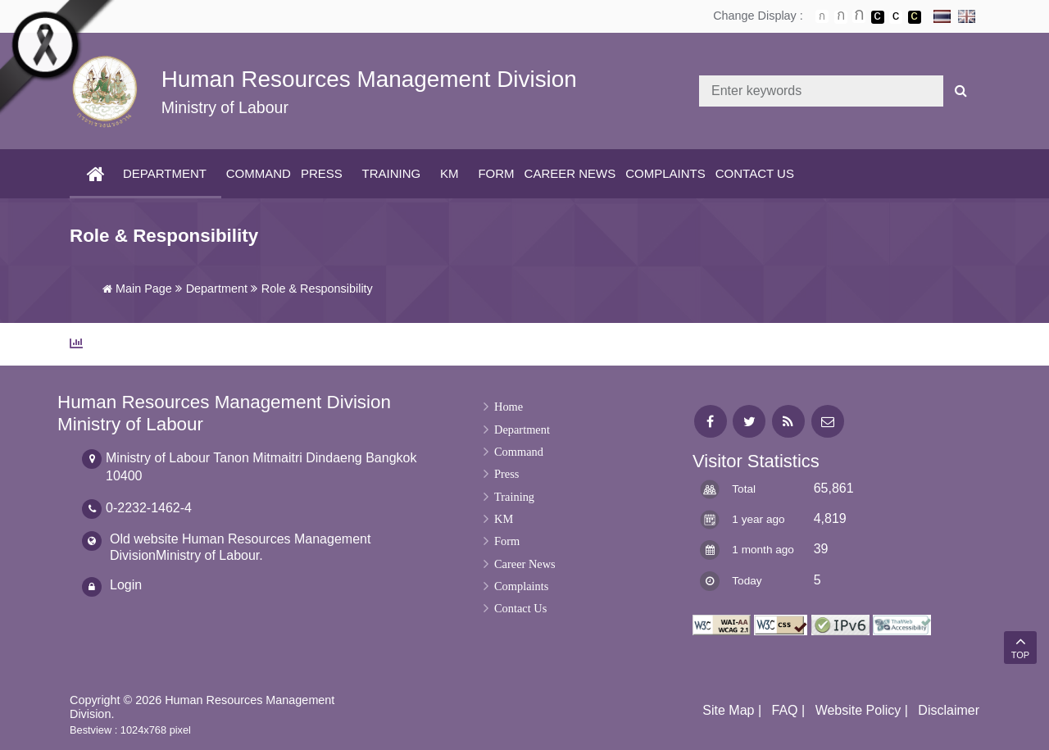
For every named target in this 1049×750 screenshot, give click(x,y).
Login (126, 585)
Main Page (137, 288)
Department (165, 173)
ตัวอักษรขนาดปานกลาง (840, 17)
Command (258, 173)
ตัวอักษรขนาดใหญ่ (858, 16)
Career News (570, 173)
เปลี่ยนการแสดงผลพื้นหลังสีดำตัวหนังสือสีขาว (877, 17)
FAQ (785, 710)
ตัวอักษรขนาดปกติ (822, 16)
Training (391, 173)
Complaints (665, 173)
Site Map (728, 710)
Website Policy (858, 710)
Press (322, 173)
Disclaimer (948, 710)
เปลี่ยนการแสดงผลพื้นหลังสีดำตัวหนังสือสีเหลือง (914, 17)
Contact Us (754, 173)
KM (449, 173)
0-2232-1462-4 (149, 508)
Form (496, 173)
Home (508, 406)
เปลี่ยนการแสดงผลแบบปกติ (895, 17)
